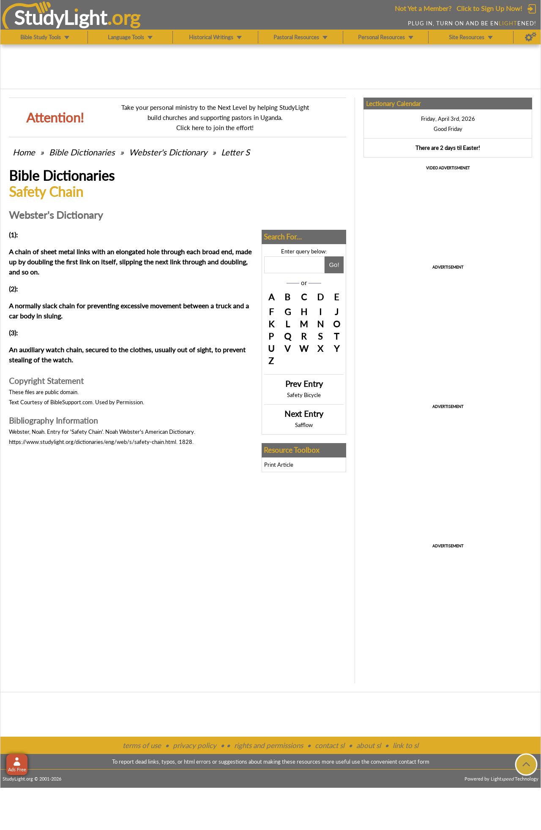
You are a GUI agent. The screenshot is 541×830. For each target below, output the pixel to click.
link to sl (405, 745)
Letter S (235, 152)
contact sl (329, 745)
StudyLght (60, 17)
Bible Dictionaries (82, 152)
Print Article (278, 464)
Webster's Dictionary (168, 152)
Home (24, 152)
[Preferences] (530, 37)
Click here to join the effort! (215, 127)
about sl (368, 745)
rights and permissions (268, 745)
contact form (414, 761)
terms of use (142, 745)
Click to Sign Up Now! (489, 8)
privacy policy (194, 745)
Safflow (304, 425)
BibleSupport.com (71, 402)
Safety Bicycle (304, 395)
